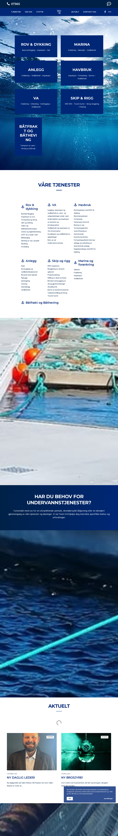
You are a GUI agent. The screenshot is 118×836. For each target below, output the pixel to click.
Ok (70, 798)
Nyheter (50, 728)
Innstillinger (108, 798)
